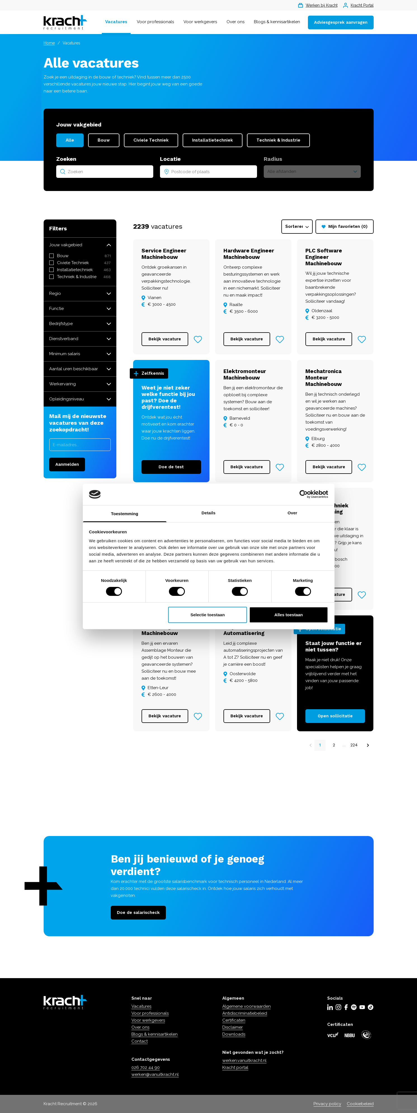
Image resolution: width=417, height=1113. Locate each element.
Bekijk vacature (165, 338)
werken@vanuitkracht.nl (155, 1074)
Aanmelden (67, 464)
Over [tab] (292, 512)
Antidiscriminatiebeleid (244, 1013)
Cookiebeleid (360, 1103)
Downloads (233, 1034)
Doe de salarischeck (138, 912)
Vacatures (116, 21)
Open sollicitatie (335, 715)
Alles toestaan (288, 614)
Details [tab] (209, 512)
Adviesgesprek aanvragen (340, 22)
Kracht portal (235, 1067)
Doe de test (171, 466)
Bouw (104, 140)
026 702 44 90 (145, 1067)
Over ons (235, 21)
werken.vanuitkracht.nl (244, 1060)
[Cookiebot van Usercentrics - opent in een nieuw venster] (303, 494)
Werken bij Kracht (318, 5)
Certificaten (233, 1020)
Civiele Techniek (151, 140)
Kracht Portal (358, 5)
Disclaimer (232, 1027)
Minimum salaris (64, 353)
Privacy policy (327, 1103)
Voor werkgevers (200, 21)
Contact (139, 1041)
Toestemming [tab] (124, 513)
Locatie (170, 159)
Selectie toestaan (207, 614)
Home (49, 43)
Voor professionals (155, 21)
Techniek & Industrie (278, 140)
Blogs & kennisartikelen (277, 21)
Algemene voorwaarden (246, 1006)
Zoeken (66, 159)
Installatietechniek (212, 140)
